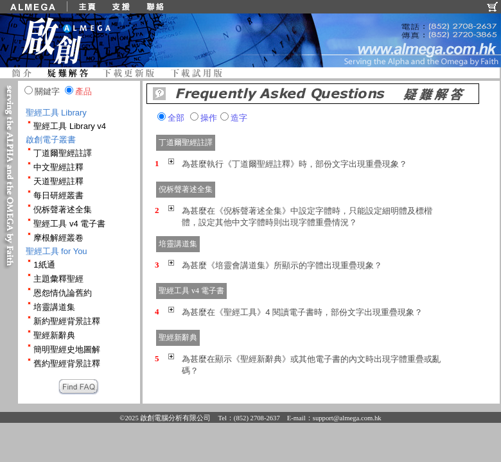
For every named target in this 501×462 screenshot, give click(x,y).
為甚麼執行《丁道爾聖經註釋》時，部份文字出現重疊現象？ (294, 164)
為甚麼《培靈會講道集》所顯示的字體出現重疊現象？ (282, 265)
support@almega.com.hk (347, 418)
